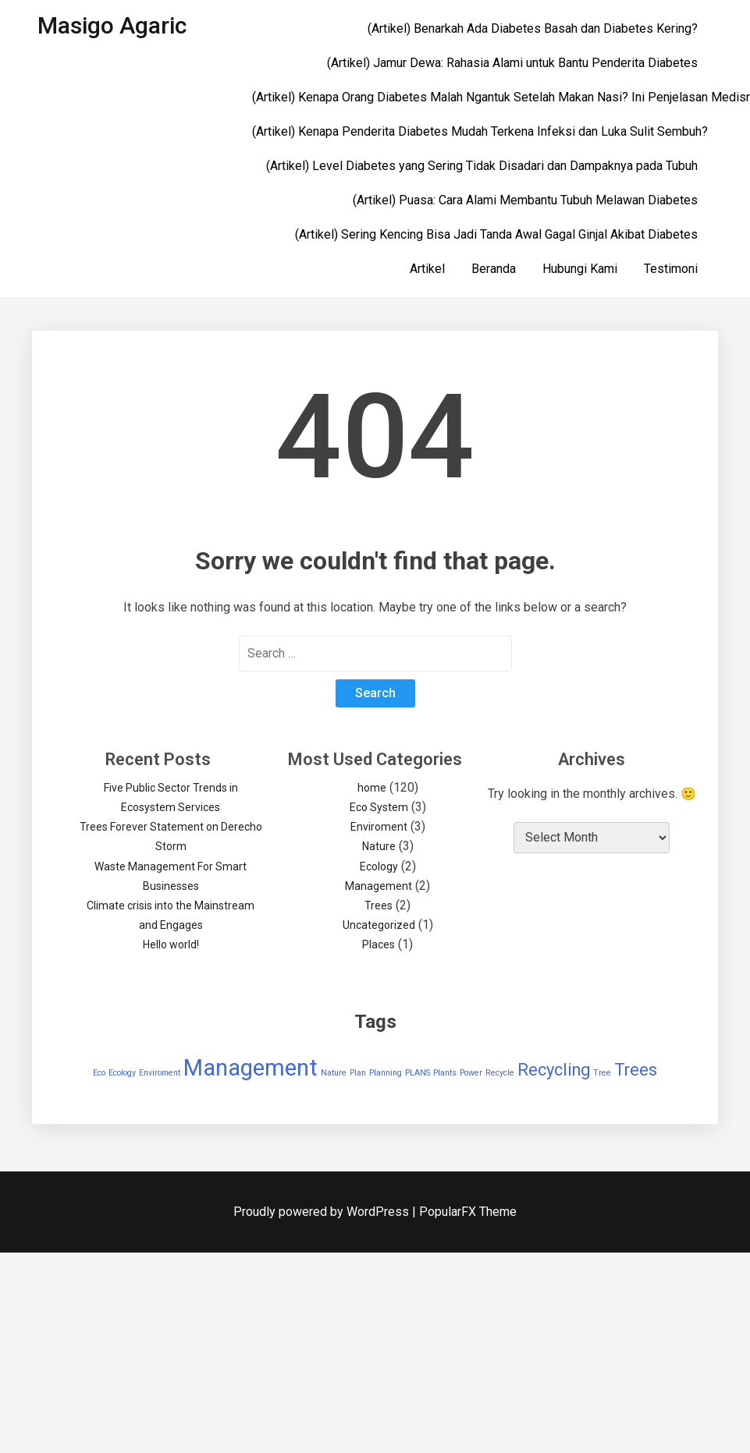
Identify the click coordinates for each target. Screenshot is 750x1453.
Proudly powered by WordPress (322, 1211)
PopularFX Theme (468, 1211)
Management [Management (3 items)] (250, 1067)
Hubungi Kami (579, 268)
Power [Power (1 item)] (471, 1073)
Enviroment (378, 826)
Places (378, 944)
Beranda (493, 268)
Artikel (427, 268)
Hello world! (171, 944)
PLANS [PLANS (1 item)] (417, 1073)
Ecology (379, 866)
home (371, 787)
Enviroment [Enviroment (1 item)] (159, 1073)
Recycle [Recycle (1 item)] (499, 1073)
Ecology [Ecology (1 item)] (122, 1073)
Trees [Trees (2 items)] (635, 1069)
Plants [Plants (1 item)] (445, 1073)
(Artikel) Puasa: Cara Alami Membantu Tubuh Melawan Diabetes (525, 200)
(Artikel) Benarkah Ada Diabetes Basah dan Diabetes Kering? (533, 28)
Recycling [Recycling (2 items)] (553, 1069)
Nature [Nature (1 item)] (334, 1073)
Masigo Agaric (112, 25)
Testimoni (671, 268)
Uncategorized (379, 925)
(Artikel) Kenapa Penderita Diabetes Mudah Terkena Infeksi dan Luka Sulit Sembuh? (480, 131)
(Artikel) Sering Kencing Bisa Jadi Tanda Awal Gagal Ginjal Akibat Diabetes (496, 234)
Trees (378, 905)
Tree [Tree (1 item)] (602, 1073)
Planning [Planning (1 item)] (385, 1073)
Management (378, 886)
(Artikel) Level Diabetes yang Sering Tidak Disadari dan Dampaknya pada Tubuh (482, 165)
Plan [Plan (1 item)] (358, 1073)
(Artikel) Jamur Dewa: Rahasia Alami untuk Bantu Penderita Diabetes (512, 62)
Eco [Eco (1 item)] (99, 1073)
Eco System (379, 807)
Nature (379, 846)
